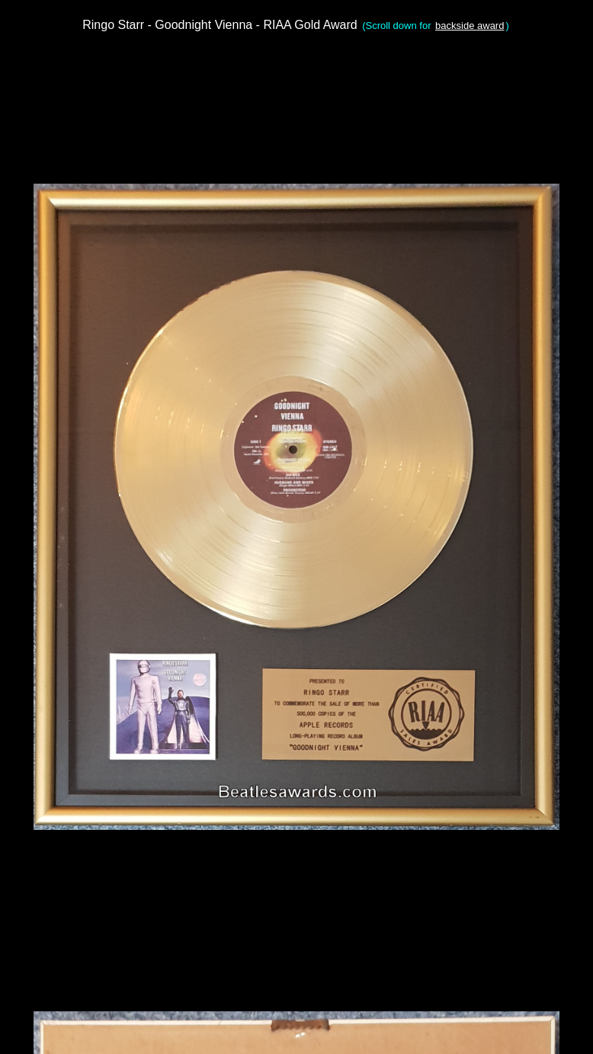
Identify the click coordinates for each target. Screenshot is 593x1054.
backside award (469, 25)
